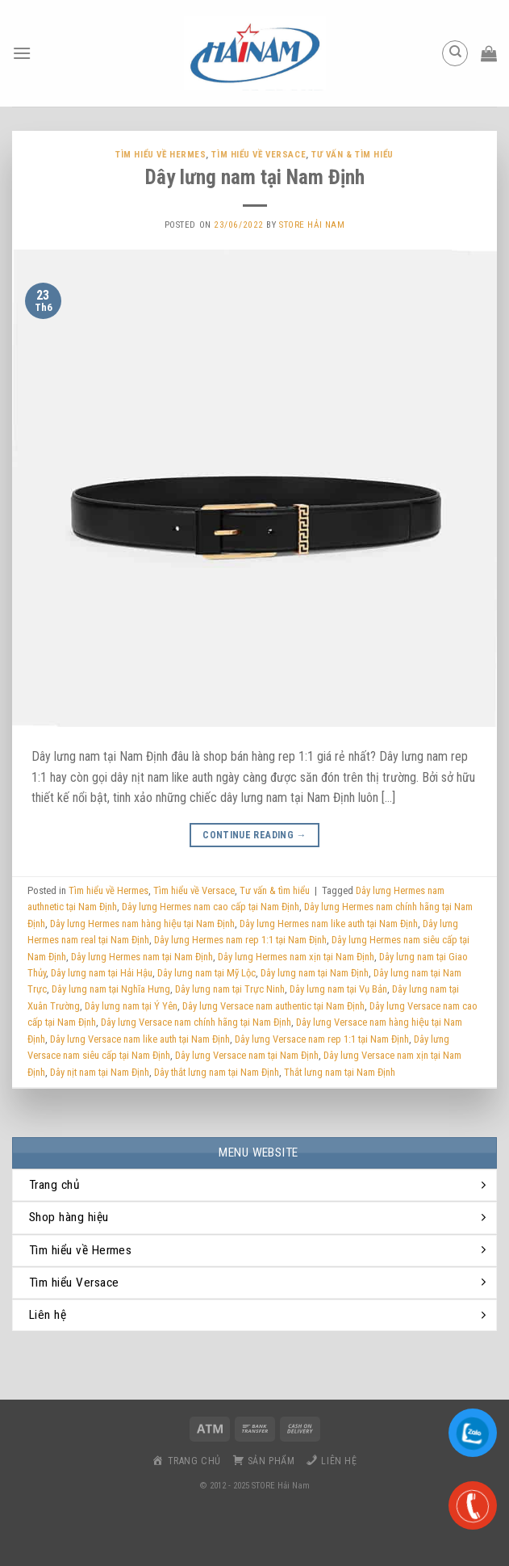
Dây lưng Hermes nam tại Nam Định (142, 957)
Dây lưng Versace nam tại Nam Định (247, 1055)
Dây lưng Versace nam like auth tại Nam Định (140, 1039)
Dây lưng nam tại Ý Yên (131, 1006)
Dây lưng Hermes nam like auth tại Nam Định (329, 923)
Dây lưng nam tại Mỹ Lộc (206, 973)
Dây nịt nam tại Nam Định (99, 1072)
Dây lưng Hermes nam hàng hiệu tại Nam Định (142, 923)
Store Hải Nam (311, 225)
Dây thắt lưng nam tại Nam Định (216, 1072)
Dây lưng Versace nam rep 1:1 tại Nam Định (322, 1039)
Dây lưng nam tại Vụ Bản (338, 989)
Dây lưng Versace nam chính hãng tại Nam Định (196, 1022)
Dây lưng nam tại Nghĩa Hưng (111, 989)
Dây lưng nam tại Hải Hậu (101, 973)
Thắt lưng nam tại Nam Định (339, 1072)
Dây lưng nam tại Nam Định (255, 177)
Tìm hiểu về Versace (258, 154)
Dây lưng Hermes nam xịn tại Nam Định (296, 957)
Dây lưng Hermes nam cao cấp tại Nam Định (210, 907)
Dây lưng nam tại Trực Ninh (230, 989)
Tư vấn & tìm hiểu (352, 154)
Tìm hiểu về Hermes (160, 154)
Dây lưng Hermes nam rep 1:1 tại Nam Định (240, 940)
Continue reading (254, 835)
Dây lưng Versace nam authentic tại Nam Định (273, 1006)
